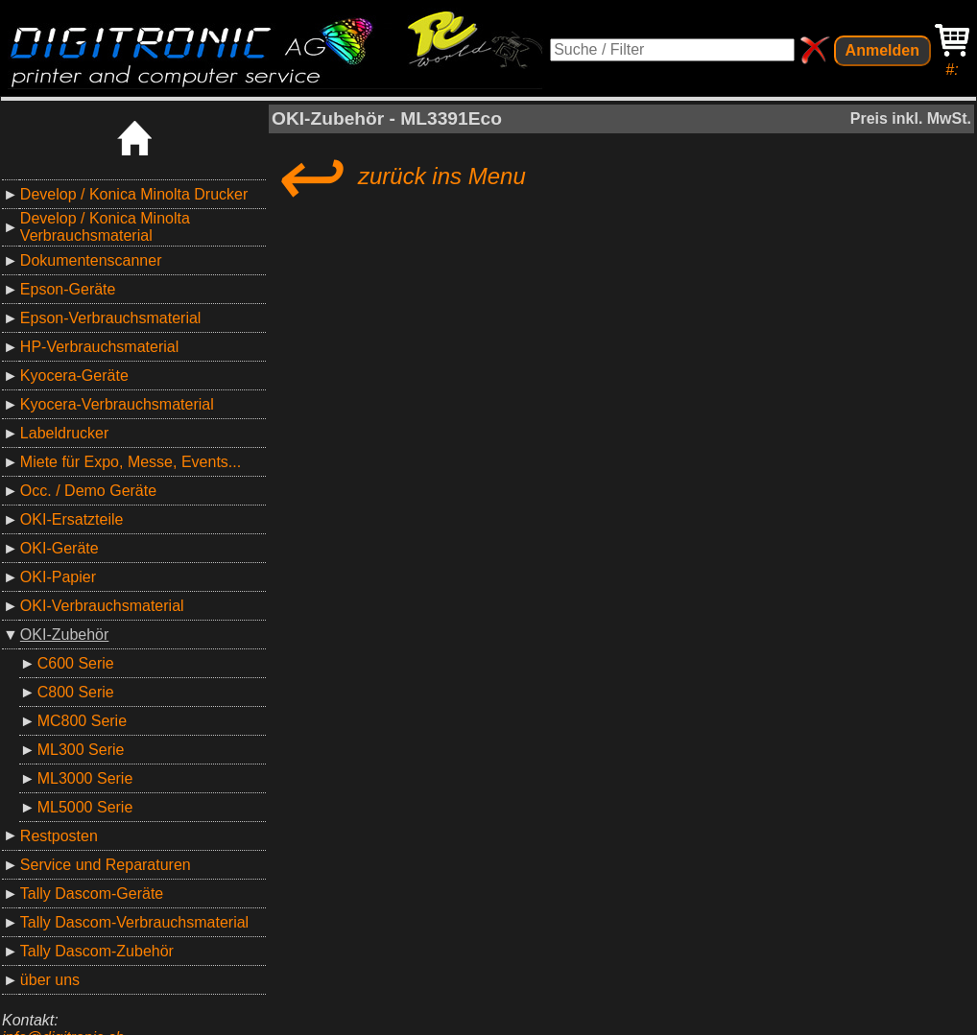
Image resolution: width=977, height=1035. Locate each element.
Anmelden (882, 50)
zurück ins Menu (399, 176)
